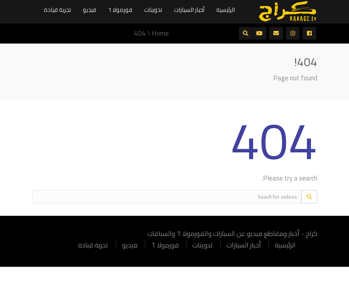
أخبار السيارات (189, 9)
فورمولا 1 (120, 9)
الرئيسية (225, 9)
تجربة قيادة (57, 9)
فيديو (89, 9)
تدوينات (153, 9)
